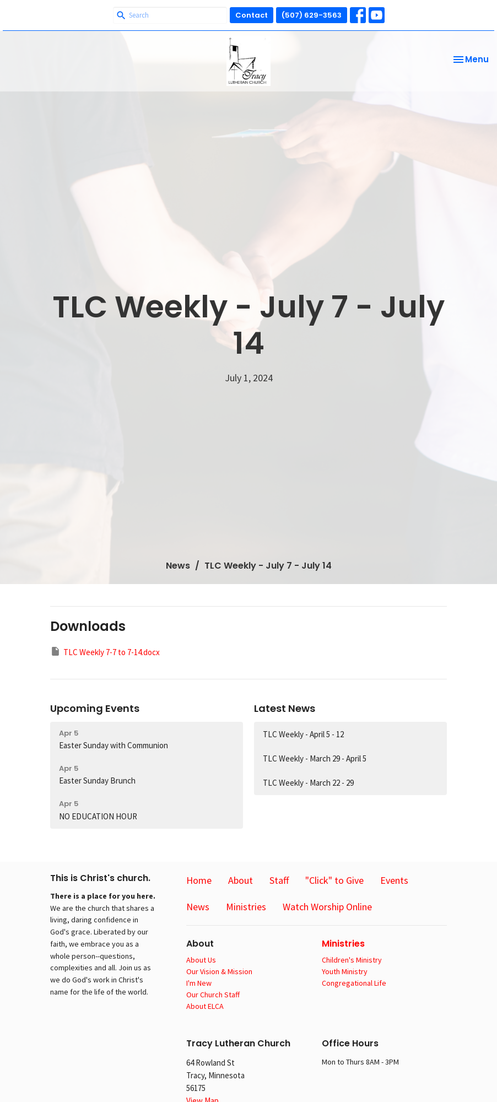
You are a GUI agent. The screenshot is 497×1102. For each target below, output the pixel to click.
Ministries (246, 906)
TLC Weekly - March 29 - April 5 (314, 758)
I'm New (199, 983)
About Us (201, 960)
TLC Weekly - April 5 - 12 (303, 734)
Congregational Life (354, 983)
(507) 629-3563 (312, 15)
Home (199, 880)
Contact (251, 15)
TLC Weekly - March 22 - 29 (308, 782)
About (240, 880)
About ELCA (205, 1006)
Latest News (284, 708)
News (178, 565)
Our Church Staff (213, 995)
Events (394, 880)
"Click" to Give (334, 880)
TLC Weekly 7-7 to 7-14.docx (105, 651)
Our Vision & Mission (219, 971)
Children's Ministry (352, 960)
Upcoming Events (94, 708)
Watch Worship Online (327, 906)
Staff (279, 880)
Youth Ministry (345, 971)
